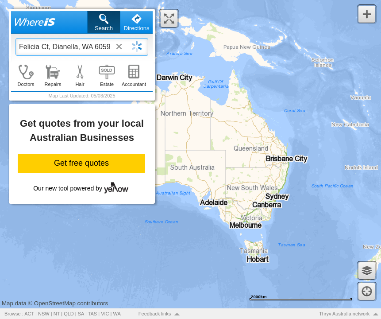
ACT (29, 313)
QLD (69, 313)
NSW (44, 313)
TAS (92, 313)
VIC (105, 313)
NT (57, 313)
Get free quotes (81, 163)
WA (117, 313)
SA (81, 313)
